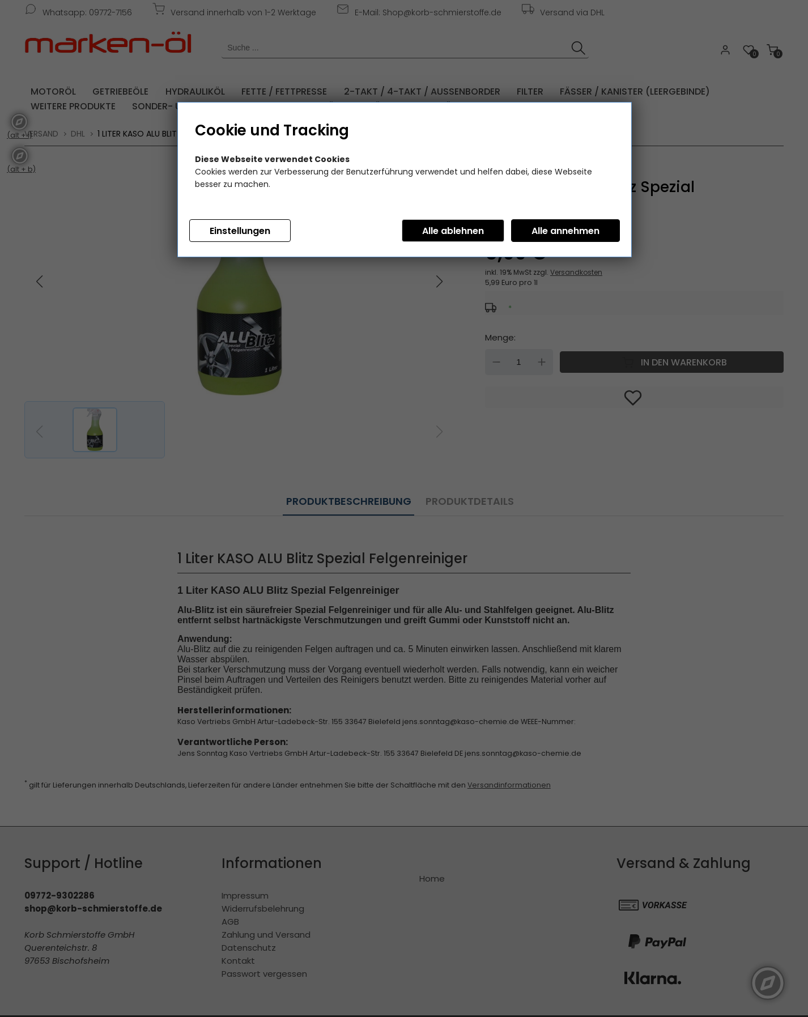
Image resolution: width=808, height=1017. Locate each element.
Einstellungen (240, 230)
